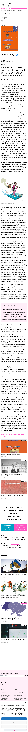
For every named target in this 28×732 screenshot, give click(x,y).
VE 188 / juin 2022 (9, 38)
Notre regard (3, 692)
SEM (2, 21)
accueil (2, 16)
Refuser (14, 723)
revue (2, 20)
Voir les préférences (14, 727)
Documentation (4, 693)
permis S (3, 19)
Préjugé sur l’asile (4, 696)
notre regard (4, 17)
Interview (3, 64)
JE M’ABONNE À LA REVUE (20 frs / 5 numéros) (20, 527)
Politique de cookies (13, 730)
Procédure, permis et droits (20, 693)
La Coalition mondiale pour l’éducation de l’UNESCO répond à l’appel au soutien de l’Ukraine (15, 539)
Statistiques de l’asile (5, 698)
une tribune (13, 166)
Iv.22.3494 (4, 160)
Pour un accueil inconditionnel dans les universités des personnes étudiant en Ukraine (14, 545)
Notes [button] (2, 535)
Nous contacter (4, 684)
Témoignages (17, 696)
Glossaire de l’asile (18, 695)
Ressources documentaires (20, 698)
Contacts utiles (17, 699)
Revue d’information (18, 692)
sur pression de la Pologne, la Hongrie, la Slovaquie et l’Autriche (13, 354)
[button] (26, 703)
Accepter (14, 719)
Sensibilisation (4, 699)
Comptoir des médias (5, 695)
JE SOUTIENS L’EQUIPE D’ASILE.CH (7, 527)
